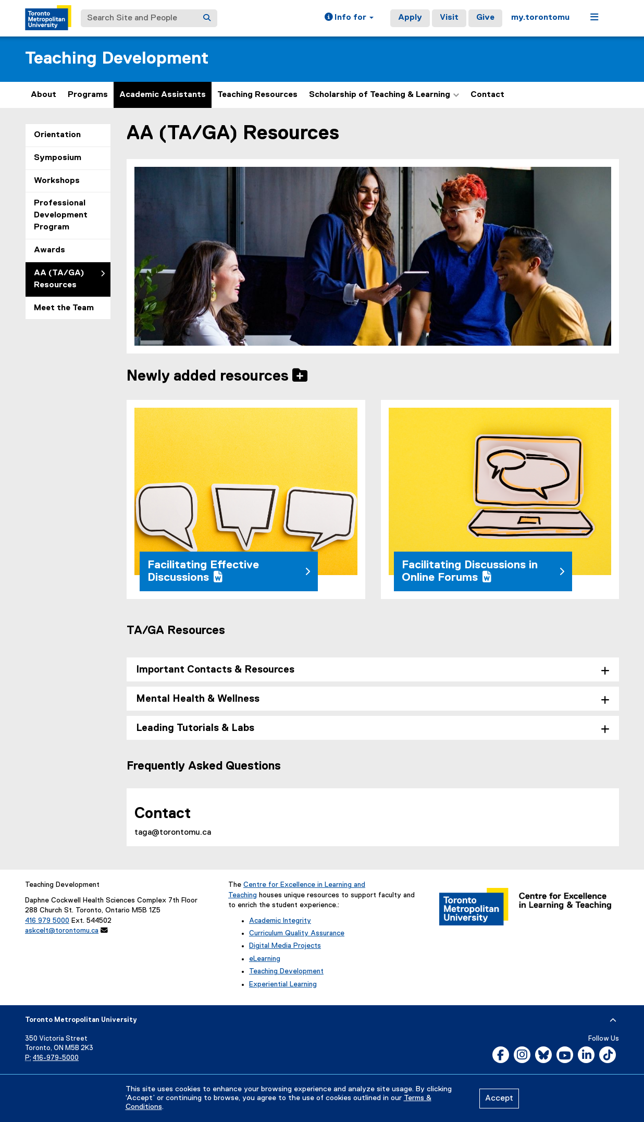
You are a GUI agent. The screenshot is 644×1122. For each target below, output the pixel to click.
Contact (487, 95)
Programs (88, 95)
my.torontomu (540, 18)
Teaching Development (116, 58)
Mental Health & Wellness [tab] (197, 699)
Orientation (57, 135)
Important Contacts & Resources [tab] (215, 670)
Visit (449, 18)
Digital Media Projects (285, 945)
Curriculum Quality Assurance (296, 933)
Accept (499, 1098)
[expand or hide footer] (613, 1020)
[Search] (206, 18)
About (43, 95)
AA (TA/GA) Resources (59, 279)
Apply (410, 18)
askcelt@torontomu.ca (61, 930)
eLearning (264, 958)
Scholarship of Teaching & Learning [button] (384, 95)
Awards (49, 250)
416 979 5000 (47, 920)
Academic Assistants (162, 95)
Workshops (57, 181)
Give (485, 18)
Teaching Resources (257, 95)
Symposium (57, 158)
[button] (349, 18)
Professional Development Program (61, 215)
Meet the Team (64, 308)
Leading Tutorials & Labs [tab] (195, 728)
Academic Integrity (280, 920)
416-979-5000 (56, 1058)
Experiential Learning (283, 984)
